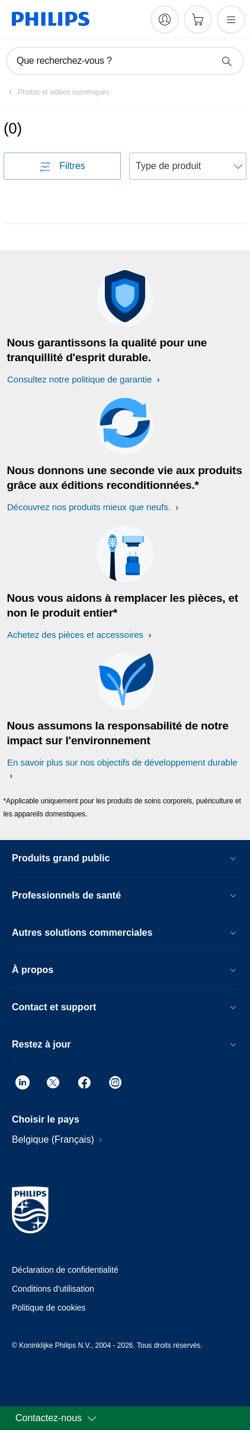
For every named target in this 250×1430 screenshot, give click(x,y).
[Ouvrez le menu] (231, 19)
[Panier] (198, 19)
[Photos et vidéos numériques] (57, 92)
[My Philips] (164, 19)
